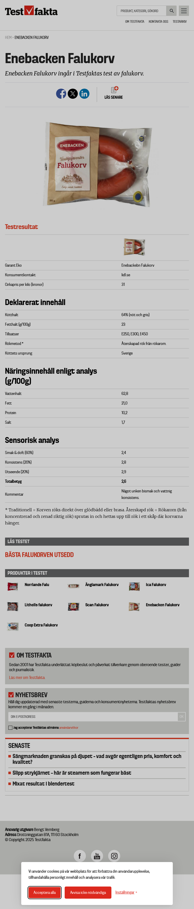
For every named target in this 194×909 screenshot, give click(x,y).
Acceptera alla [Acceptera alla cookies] (45, 892)
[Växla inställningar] (126, 892)
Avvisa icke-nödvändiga (88, 892)
